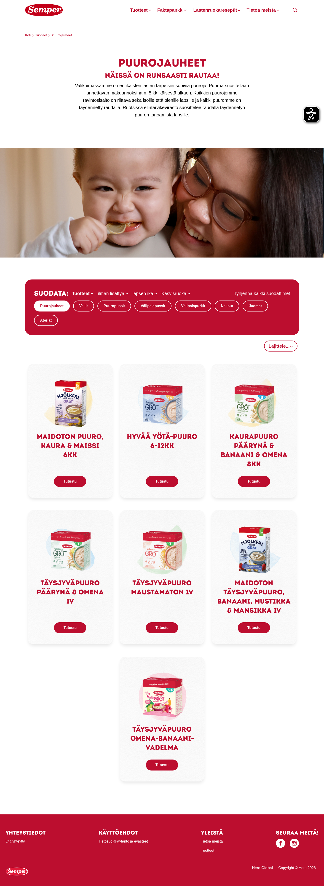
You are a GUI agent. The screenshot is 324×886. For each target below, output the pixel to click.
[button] (295, 10)
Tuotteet (138, 10)
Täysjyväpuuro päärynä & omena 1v (70, 592)
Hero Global (262, 868)
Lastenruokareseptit (215, 10)
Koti (28, 35)
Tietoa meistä (261, 10)
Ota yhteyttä (15, 841)
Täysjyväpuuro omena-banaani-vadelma (162, 738)
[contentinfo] (162, 850)
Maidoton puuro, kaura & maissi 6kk (70, 445)
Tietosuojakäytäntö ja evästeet (123, 841)
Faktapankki (170, 10)
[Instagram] (294, 843)
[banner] (162, 10)
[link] (70, 403)
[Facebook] (280, 843)
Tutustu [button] (70, 481)
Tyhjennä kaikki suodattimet (262, 293)
